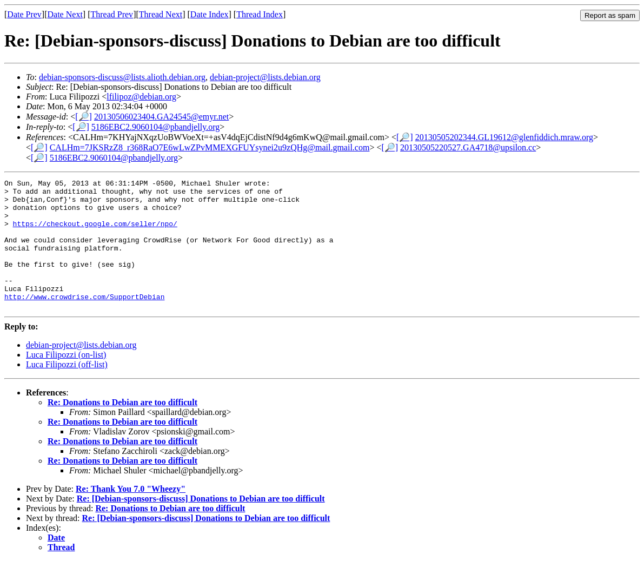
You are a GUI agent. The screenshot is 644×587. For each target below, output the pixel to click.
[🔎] (83, 116)
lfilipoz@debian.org (141, 96)
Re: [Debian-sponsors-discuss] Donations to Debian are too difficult (201, 524)
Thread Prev (111, 14)
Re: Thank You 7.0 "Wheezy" (130, 514)
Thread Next (160, 14)
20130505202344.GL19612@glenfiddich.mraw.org (504, 137)
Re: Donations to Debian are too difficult (122, 428)
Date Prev (24, 14)
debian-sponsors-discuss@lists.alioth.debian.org (122, 77)
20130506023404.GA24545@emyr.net (161, 116)
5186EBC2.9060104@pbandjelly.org (155, 126)
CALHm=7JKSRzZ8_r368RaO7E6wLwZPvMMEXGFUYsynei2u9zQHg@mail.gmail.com (210, 147)
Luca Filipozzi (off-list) (67, 390)
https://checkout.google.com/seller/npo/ (95, 233)
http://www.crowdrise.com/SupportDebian (84, 321)
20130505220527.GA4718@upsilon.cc (468, 147)
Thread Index (259, 14)
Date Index (209, 14)
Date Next (65, 14)
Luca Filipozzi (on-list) (66, 380)
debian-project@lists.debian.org (265, 77)
